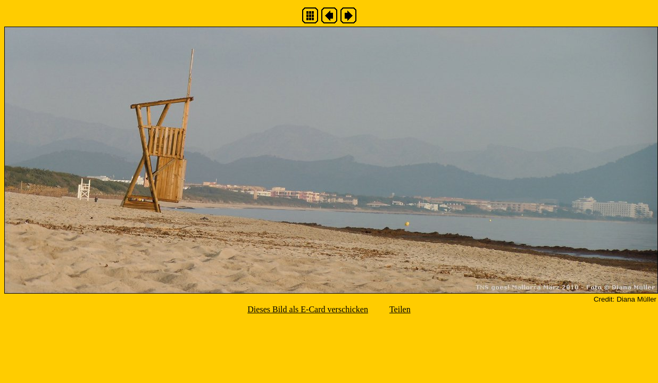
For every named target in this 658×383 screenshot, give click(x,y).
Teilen (400, 309)
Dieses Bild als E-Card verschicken (307, 309)
